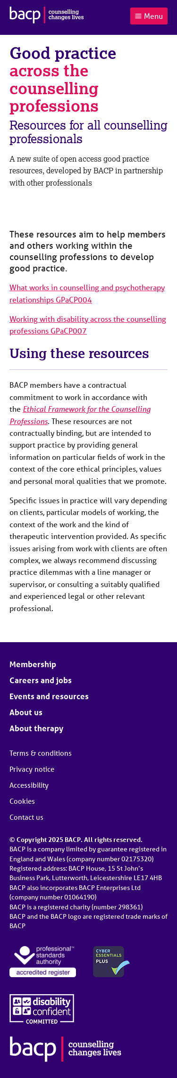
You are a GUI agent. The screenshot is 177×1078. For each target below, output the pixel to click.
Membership (32, 664)
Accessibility (29, 785)
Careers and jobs (40, 680)
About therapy (36, 728)
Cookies (22, 801)
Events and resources (49, 696)
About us (25, 712)
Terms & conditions (40, 753)
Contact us (26, 817)
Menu (149, 16)
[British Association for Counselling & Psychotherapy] (46, 16)
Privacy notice (31, 769)
